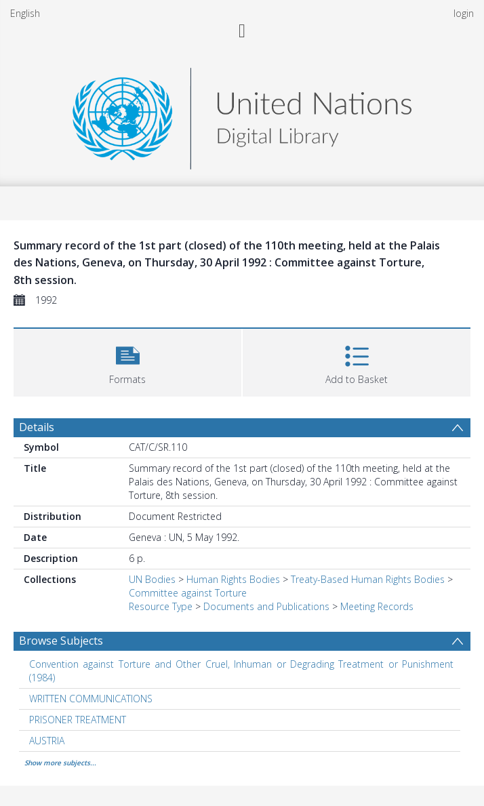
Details (36, 427)
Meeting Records (377, 606)
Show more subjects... (60, 762)
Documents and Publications (266, 606)
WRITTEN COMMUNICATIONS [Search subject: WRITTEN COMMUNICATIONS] (91, 698)
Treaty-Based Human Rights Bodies (368, 579)
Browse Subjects (61, 640)
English (25, 13)
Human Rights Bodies (233, 579)
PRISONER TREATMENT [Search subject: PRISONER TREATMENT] (77, 719)
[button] (127, 361)
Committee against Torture (188, 592)
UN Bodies (152, 579)
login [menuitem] (463, 13)
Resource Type (161, 606)
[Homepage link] (242, 115)
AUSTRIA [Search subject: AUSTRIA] (46, 740)
